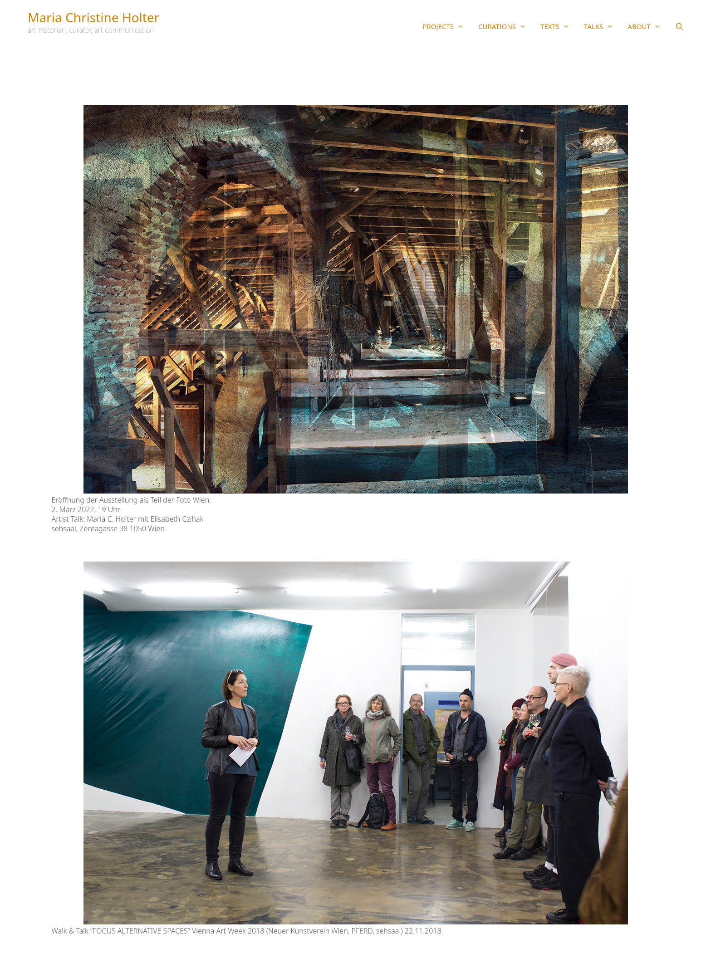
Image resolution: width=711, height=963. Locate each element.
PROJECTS (446, 26)
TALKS (602, 26)
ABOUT (647, 26)
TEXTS (558, 26)
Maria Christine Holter (93, 17)
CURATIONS (505, 26)
